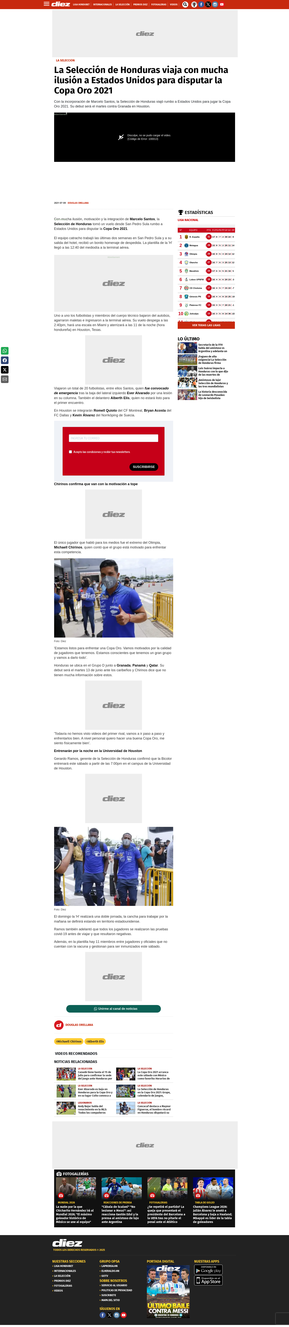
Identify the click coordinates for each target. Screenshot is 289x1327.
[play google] (215, 1270)
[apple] (215, 1280)
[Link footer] (67, 1243)
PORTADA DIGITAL (160, 1261)
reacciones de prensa (118, 1202)
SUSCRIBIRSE (144, 467)
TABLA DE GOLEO (205, 1202)
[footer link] (144, 1252)
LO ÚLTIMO (189, 338)
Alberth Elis (96, 1041)
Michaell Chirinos (70, 1041)
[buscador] (185, 5)
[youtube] (124, 1315)
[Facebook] (103, 1315)
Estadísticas (199, 212)
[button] (5, 351)
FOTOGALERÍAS (75, 1174)
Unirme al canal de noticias (117, 1008)
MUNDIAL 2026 (66, 1202)
